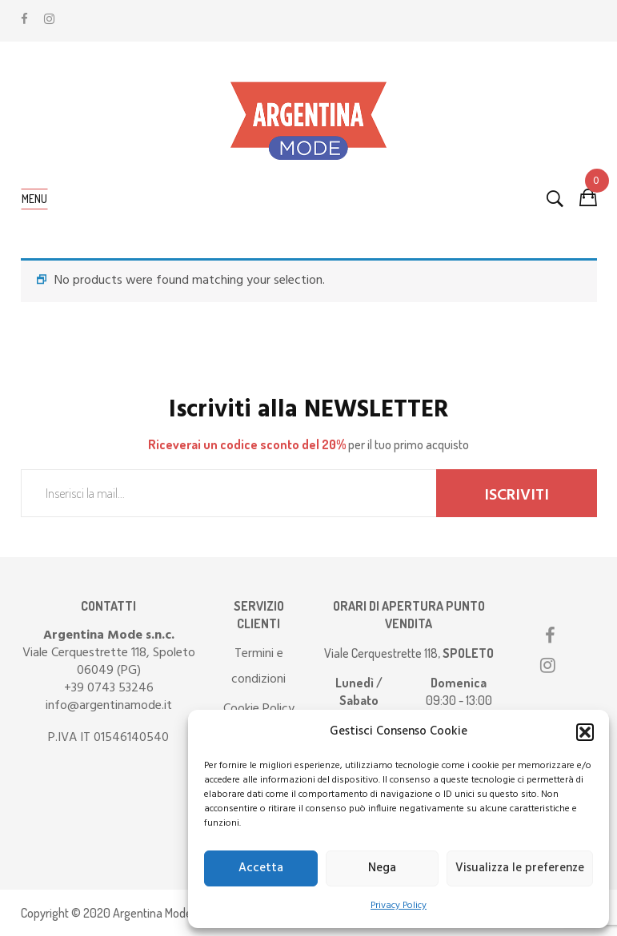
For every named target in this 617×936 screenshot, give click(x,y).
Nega (382, 868)
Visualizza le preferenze (519, 868)
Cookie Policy (258, 709)
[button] (585, 732)
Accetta (260, 868)
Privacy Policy (399, 906)
